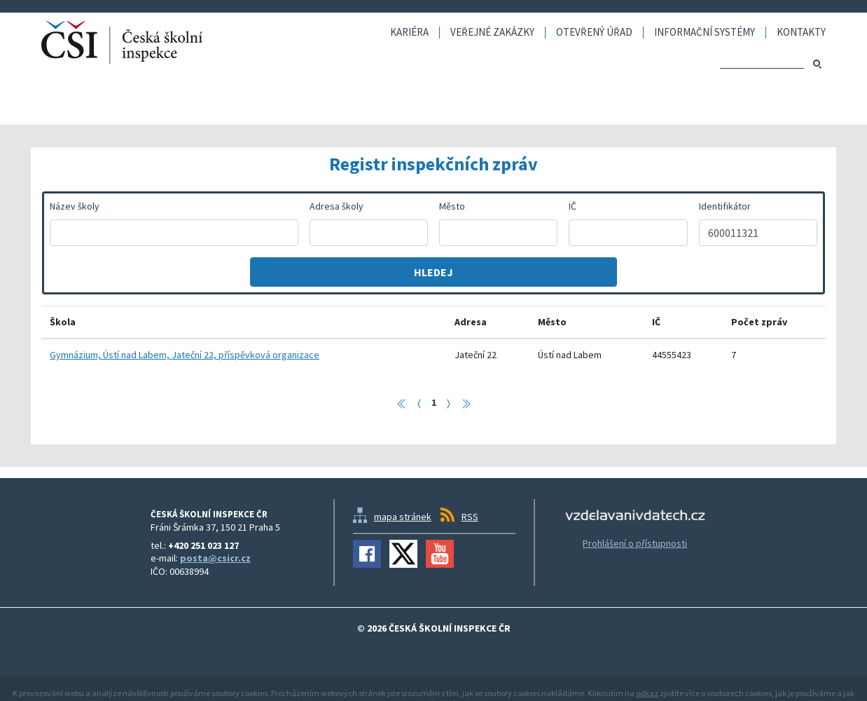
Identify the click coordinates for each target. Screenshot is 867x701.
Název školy (74, 206)
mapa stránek (402, 516)
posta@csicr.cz (215, 558)
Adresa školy (336, 206)
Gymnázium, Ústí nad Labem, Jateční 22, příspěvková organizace (184, 354)
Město (452, 206)
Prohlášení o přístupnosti (635, 543)
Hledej (433, 272)
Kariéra (409, 33)
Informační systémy (704, 33)
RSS (470, 516)
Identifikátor (725, 206)
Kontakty (801, 33)
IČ (572, 206)
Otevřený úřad (594, 33)
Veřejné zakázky (492, 33)
